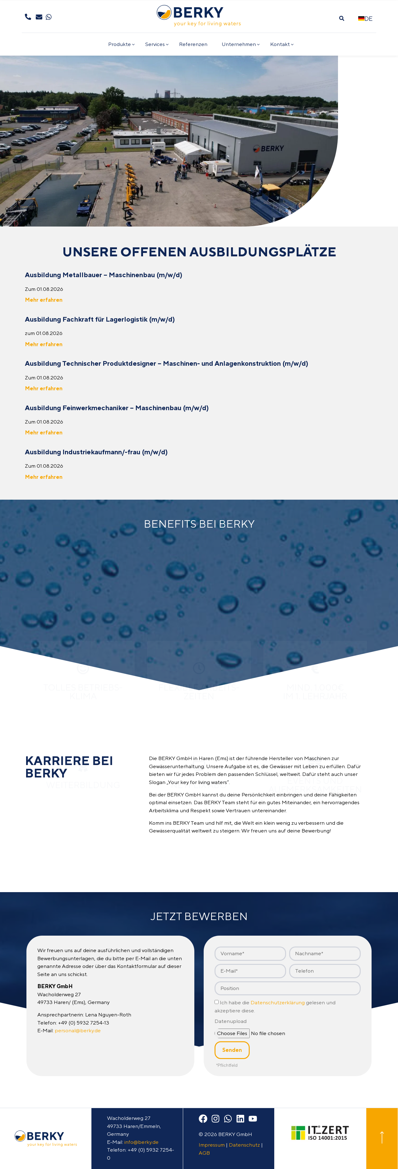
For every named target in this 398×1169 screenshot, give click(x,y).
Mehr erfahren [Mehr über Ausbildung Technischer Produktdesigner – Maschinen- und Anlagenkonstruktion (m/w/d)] (43, 388)
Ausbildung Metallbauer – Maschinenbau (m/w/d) (104, 275)
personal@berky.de (78, 1030)
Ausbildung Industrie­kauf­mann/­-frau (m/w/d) (96, 452)
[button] (341, 18)
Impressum (212, 1145)
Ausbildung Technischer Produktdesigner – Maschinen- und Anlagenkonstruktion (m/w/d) (166, 363)
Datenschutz (244, 1145)
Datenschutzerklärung (278, 1003)
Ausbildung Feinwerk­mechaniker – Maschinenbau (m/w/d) (117, 408)
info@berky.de (141, 1142)
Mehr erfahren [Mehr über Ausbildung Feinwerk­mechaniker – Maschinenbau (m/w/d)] (43, 432)
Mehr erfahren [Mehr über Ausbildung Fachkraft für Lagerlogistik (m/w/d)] (43, 344)
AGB (204, 1153)
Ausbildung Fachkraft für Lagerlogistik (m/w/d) (100, 319)
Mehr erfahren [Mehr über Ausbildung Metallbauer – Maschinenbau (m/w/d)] (43, 300)
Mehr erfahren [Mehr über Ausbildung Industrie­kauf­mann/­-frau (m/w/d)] (43, 477)
